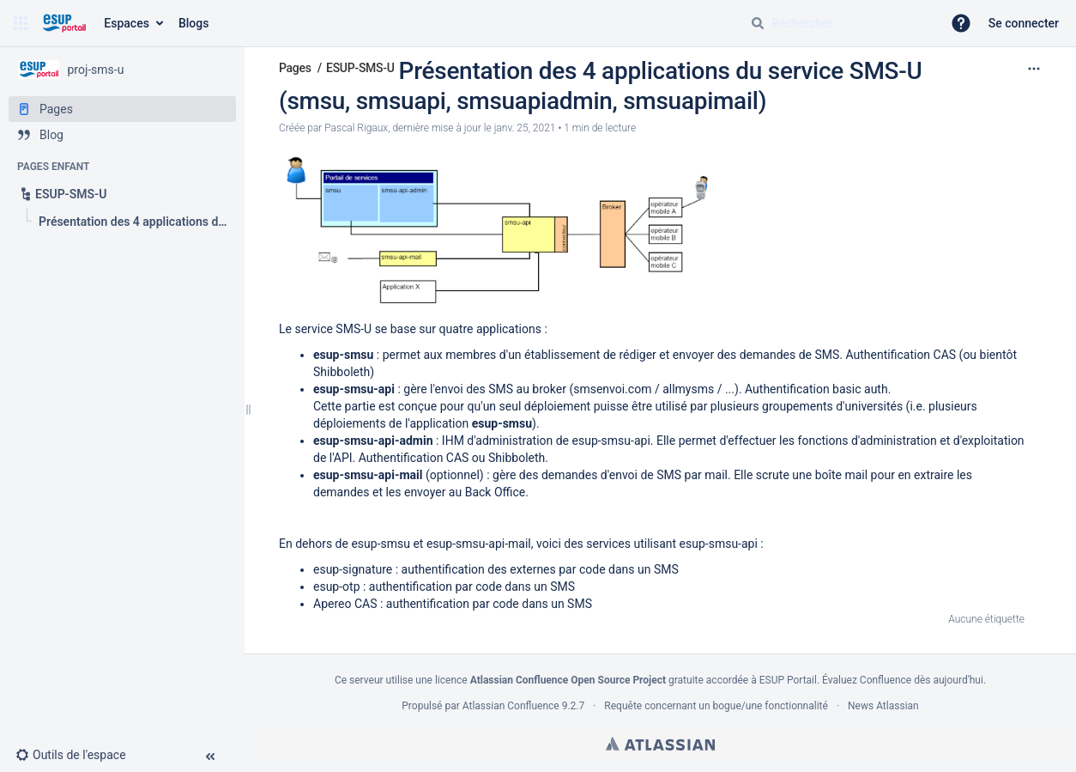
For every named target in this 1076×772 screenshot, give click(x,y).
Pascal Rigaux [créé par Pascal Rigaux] (356, 128)
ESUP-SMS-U (360, 68)
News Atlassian (883, 706)
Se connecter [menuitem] (1023, 23)
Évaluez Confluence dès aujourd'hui (902, 680)
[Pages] (122, 109)
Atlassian (660, 743)
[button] (21, 23)
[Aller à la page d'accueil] (64, 23)
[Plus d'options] (1034, 69)
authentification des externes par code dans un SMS (540, 569)
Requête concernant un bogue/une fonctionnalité (716, 706)
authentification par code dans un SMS (472, 586)
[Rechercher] (758, 23)
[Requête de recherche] (839, 23)
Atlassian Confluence (510, 706)
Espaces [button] (126, 23)
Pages (295, 68)
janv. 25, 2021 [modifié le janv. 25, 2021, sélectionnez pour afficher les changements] (525, 128)
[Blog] (122, 135)
